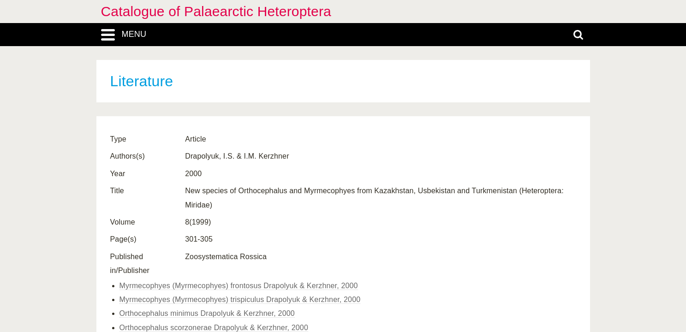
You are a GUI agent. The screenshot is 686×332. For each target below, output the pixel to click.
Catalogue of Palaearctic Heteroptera (216, 11)
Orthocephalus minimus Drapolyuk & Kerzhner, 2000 (207, 313)
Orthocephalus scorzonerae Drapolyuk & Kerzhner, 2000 (213, 328)
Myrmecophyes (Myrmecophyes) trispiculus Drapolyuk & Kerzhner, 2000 (240, 299)
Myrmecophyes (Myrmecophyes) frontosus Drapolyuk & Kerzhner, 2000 (238, 286)
